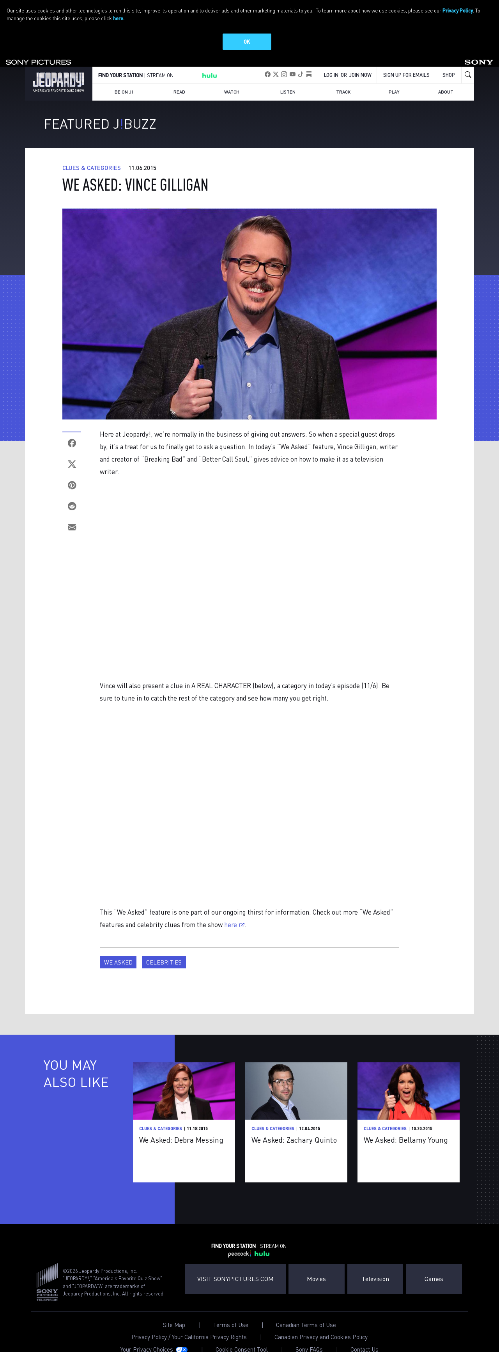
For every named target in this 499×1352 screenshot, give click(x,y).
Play (394, 78)
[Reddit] (71, 492)
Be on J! (124, 78)
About (445, 78)
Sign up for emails (406, 61)
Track (343, 78)
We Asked (118, 949)
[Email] (71, 513)
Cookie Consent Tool (242, 1336)
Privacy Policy (457, 10)
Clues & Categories (91, 154)
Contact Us (364, 1336)
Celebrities (164, 949)
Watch (231, 78)
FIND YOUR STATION (120, 62)
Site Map (174, 1312)
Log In (331, 61)
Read (179, 78)
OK (247, 41)
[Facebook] (71, 429)
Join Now (360, 61)
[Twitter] (71, 450)
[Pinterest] (71, 471)
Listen (288, 78)
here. (118, 18)
